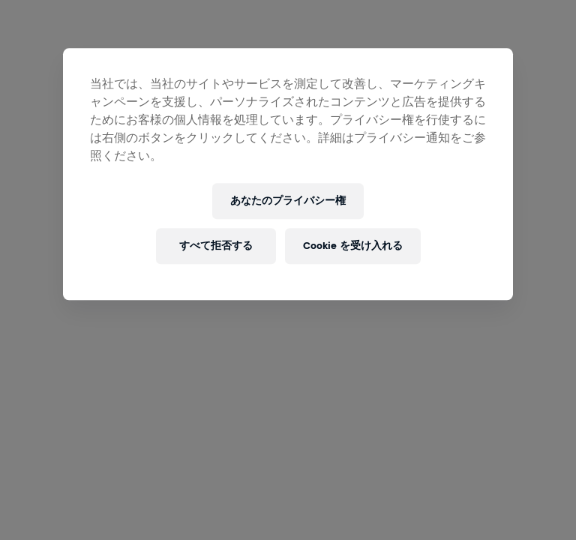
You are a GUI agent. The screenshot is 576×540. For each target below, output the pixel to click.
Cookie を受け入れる (353, 246)
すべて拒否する (216, 246)
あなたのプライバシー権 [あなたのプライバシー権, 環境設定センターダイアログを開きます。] (288, 201)
